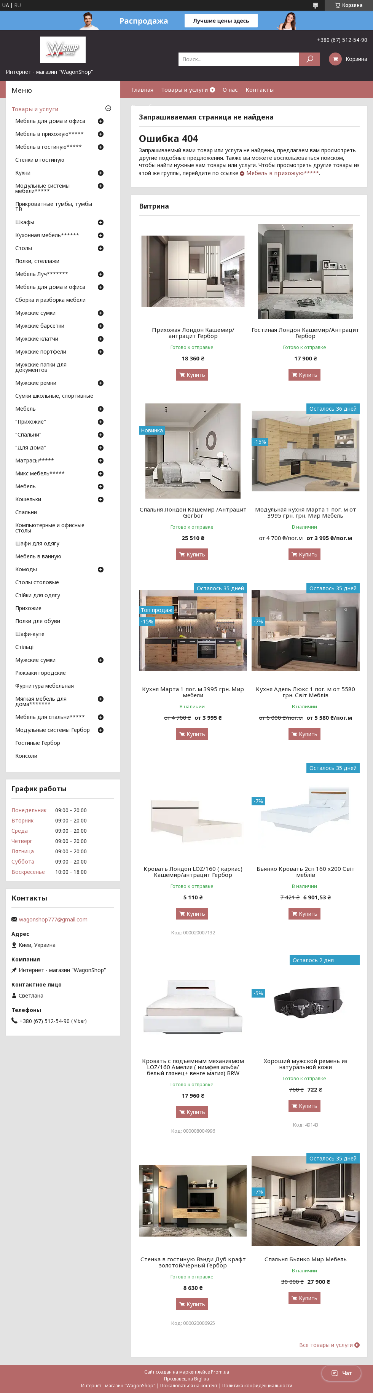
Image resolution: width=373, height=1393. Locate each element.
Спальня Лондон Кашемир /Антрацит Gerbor (193, 512)
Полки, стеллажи (37, 261)
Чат (341, 1373)
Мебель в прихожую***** (282, 173)
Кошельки (28, 500)
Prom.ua (220, 1372)
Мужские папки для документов (41, 367)
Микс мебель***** (40, 474)
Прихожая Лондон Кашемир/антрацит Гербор (193, 333)
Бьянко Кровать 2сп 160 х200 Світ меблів (306, 871)
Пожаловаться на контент (188, 1385)
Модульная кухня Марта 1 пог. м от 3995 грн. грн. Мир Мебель (305, 512)
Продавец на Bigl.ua (186, 1378)
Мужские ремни (35, 383)
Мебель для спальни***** (50, 717)
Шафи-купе (30, 634)
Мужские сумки (35, 313)
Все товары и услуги (326, 1345)
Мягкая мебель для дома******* (41, 702)
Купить (195, 374)
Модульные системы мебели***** (42, 188)
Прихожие (28, 609)
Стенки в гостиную (39, 160)
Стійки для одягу (37, 596)
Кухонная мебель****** (47, 236)
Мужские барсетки (39, 326)
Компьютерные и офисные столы (49, 528)
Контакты (259, 89)
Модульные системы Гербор (52, 730)
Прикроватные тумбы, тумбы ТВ (53, 207)
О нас (230, 89)
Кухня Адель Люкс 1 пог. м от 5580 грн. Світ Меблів (305, 692)
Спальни (26, 513)
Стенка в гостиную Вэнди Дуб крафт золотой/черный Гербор (193, 1262)
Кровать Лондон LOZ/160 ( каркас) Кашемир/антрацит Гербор (192, 871)
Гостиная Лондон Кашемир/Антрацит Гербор (305, 333)
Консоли (26, 756)
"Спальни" (28, 435)
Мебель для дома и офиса (50, 121)
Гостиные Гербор (37, 743)
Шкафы (24, 223)
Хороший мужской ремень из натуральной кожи (305, 1064)
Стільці (24, 647)
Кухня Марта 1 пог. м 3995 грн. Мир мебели (193, 692)
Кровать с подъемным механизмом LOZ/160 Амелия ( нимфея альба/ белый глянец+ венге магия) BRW (193, 1067)
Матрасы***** (34, 461)
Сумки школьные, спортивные (54, 396)
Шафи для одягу (37, 544)
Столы (23, 248)
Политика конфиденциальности (257, 1385)
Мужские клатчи (36, 339)
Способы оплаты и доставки (171, 106)
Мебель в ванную (38, 557)
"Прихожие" (30, 422)
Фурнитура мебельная (44, 686)
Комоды (26, 570)
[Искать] (309, 59)
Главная (142, 89)
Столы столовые (37, 583)
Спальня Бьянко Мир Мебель (306, 1259)
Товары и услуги (184, 89)
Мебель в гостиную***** (48, 147)
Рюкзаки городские (40, 673)
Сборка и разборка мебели (50, 300)
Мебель (25, 409)
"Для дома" (30, 448)
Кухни (22, 173)
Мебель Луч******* (41, 274)
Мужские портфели (40, 352)
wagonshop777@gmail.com (53, 919)
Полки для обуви (37, 621)
